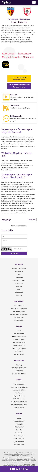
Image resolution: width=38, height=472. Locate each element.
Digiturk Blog (19, 271)
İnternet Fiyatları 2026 (19, 345)
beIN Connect (19, 283)
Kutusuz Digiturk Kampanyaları (19, 314)
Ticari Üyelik (19, 433)
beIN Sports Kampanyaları (19, 308)
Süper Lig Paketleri (18, 333)
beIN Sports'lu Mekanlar (19, 373)
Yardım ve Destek (19, 384)
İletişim (19, 418)
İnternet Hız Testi (19, 407)
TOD (19, 274)
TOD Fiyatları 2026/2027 (19, 342)
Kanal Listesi (19, 292)
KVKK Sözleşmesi (19, 439)
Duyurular (19, 430)
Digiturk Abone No (19, 396)
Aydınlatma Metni (19, 444)
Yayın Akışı (19, 289)
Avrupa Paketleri (19, 354)
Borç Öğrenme (19, 393)
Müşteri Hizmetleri (19, 421)
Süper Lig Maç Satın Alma (19, 367)
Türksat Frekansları (19, 399)
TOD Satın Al (19, 351)
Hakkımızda (19, 424)
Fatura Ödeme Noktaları (19, 390)
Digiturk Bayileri (19, 427)
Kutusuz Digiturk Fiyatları (19, 348)
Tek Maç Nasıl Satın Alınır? (19, 402)
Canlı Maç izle (19, 370)
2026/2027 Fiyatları (19, 339)
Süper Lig (19, 365)
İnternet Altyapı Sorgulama (19, 404)
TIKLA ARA (19, 469)
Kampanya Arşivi (19, 317)
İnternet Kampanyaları (19, 311)
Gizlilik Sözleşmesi (19, 436)
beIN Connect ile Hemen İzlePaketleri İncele (19, 86)
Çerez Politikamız (19, 441)
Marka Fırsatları (19, 320)
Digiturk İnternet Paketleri (19, 336)
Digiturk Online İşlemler (19, 268)
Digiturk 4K (19, 295)
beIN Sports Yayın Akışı (19, 280)
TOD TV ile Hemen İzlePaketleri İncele (19, 78)
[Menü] (34, 2)
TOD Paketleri (19, 277)
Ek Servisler (19, 286)
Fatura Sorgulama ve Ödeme (19, 387)
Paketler (19, 331)
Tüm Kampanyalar (19, 305)
